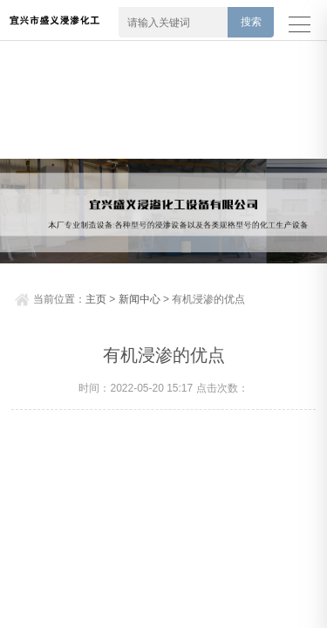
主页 (95, 299)
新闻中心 (139, 299)
